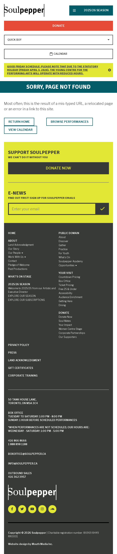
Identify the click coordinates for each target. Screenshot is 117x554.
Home (12, 233)
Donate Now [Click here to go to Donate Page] (58, 168)
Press (12, 352)
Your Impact (65, 324)
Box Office (64, 281)
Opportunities (68, 265)
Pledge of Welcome (18, 264)
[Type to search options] (14, 39)
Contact (12, 260)
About (12, 240)
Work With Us (17, 256)
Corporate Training (22, 375)
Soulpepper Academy (71, 261)
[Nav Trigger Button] (74, 10)
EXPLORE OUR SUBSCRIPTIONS (26, 299)
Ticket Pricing (66, 285)
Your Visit (66, 272)
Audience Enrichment (70, 297)
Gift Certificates (20, 367)
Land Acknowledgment (21, 244)
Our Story (13, 248)
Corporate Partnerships (72, 332)
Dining (62, 305)
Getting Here (65, 301)
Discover (63, 241)
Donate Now (65, 316)
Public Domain (69, 233)
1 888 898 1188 (17, 444)
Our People (15, 252)
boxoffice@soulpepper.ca (27, 453)
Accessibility (65, 293)
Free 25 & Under (68, 289)
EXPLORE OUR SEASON (22, 295)
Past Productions (17, 268)
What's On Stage (19, 276)
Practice (63, 249)
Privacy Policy (18, 345)
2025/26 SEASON (96, 10)
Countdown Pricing (69, 277)
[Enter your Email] (52, 209)
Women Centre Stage (70, 328)
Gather (62, 245)
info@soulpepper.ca (22, 463)
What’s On (64, 257)
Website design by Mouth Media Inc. (30, 544)
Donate (59, 25)
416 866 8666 (17, 440)
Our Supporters (68, 336)
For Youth (64, 253)
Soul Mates (65, 320)
